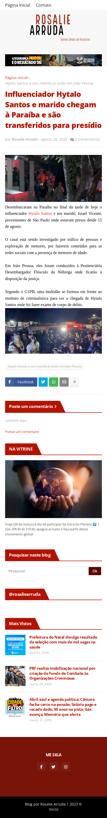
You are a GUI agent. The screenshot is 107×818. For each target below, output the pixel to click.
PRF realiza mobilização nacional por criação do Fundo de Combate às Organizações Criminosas (62, 673)
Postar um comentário (22, 431)
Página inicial (16, 77)
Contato (43, 5)
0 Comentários (87, 139)
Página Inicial (17, 5)
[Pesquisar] (47, 571)
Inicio (53, 809)
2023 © (76, 804)
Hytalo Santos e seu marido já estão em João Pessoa (49, 83)
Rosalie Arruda (53, 804)
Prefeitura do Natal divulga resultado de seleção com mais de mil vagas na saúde (63, 642)
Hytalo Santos (40, 213)
